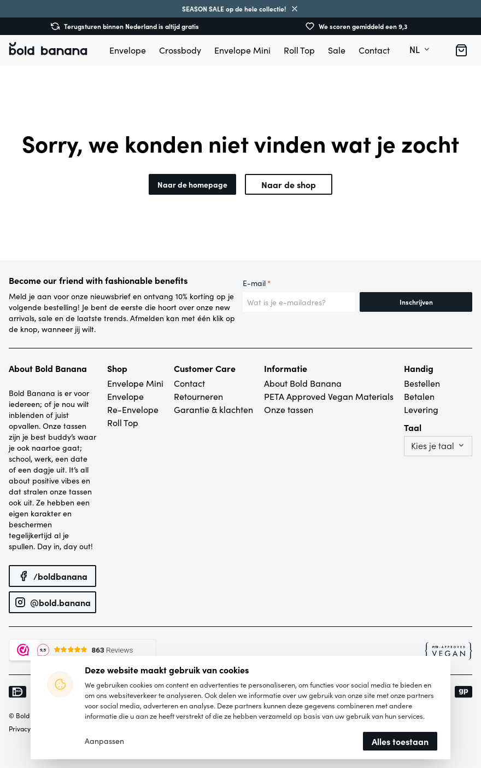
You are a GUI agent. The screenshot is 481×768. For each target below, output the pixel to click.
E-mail (257, 283)
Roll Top (299, 50)
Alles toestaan (400, 741)
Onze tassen (288, 409)
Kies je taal (432, 446)
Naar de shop (288, 184)
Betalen (419, 396)
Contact (374, 50)
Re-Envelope (133, 409)
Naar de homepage (192, 184)
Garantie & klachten (213, 409)
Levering (421, 409)
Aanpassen (104, 741)
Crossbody (180, 50)
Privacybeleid (29, 728)
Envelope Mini (242, 50)
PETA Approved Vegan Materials (329, 396)
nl (414, 50)
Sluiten (294, 8)
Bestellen (422, 383)
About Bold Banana (303, 383)
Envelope (127, 50)
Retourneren (198, 396)
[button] (461, 50)
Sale (336, 50)
